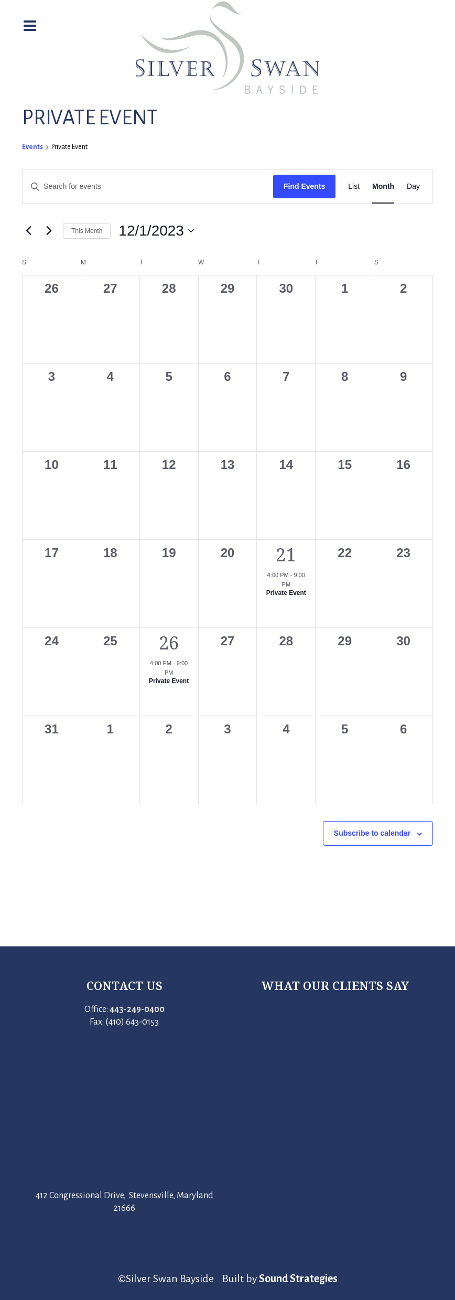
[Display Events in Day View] (413, 186)
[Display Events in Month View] (383, 186)
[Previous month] (28, 231)
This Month (86, 231)
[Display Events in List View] (354, 186)
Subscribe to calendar (372, 833)
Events (32, 147)
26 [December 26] (169, 643)
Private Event (286, 592)
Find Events (304, 186)
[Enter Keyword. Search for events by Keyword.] (148, 186)
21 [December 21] (286, 554)
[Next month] (48, 231)
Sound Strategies (298, 1278)
